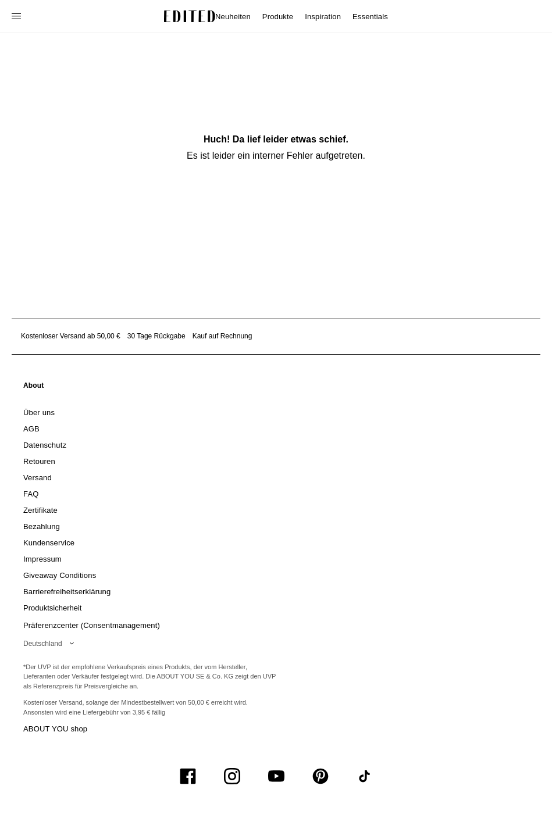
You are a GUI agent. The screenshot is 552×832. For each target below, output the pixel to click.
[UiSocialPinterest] (320, 776)
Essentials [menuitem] (370, 16)
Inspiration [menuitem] (323, 16)
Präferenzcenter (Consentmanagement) (91, 625)
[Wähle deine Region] (51, 643)
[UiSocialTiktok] (365, 776)
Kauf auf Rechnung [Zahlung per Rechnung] (222, 336)
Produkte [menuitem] (277, 16)
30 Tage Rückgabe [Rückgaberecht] (156, 336)
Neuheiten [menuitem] (233, 16)
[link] (33, 388)
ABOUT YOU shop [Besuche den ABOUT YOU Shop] (55, 729)
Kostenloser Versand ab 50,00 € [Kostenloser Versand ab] (70, 336)
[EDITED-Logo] (189, 16)
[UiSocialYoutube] (276, 776)
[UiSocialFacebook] (188, 776)
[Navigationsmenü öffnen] (17, 16)
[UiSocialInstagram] (232, 776)
